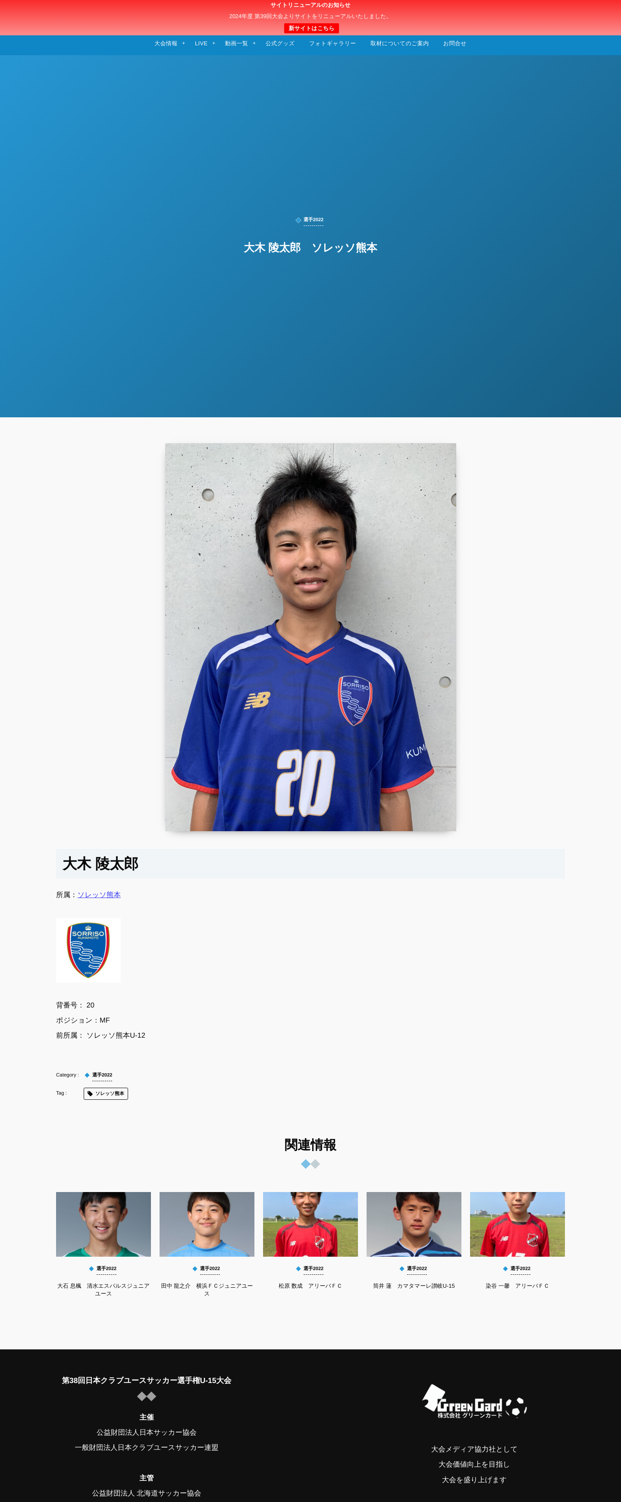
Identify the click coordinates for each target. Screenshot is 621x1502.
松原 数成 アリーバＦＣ (310, 1286)
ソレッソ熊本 (99, 895)
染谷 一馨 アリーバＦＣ (517, 1286)
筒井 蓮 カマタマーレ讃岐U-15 (414, 1286)
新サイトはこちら (311, 28)
